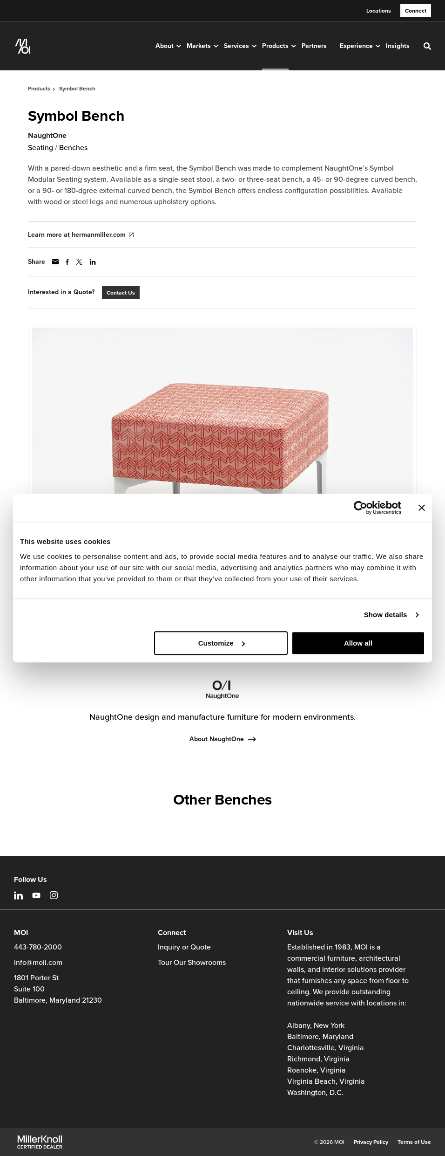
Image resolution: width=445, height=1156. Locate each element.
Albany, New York (315, 1025)
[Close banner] (421, 507)
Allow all (358, 643)
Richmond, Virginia (318, 1059)
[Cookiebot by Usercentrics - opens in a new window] (360, 508)
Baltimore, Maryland (320, 1036)
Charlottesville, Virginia (325, 1048)
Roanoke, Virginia (316, 1070)
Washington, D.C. (315, 1092)
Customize (221, 643)
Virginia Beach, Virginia (326, 1081)
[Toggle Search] (427, 46)
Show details (385, 615)
